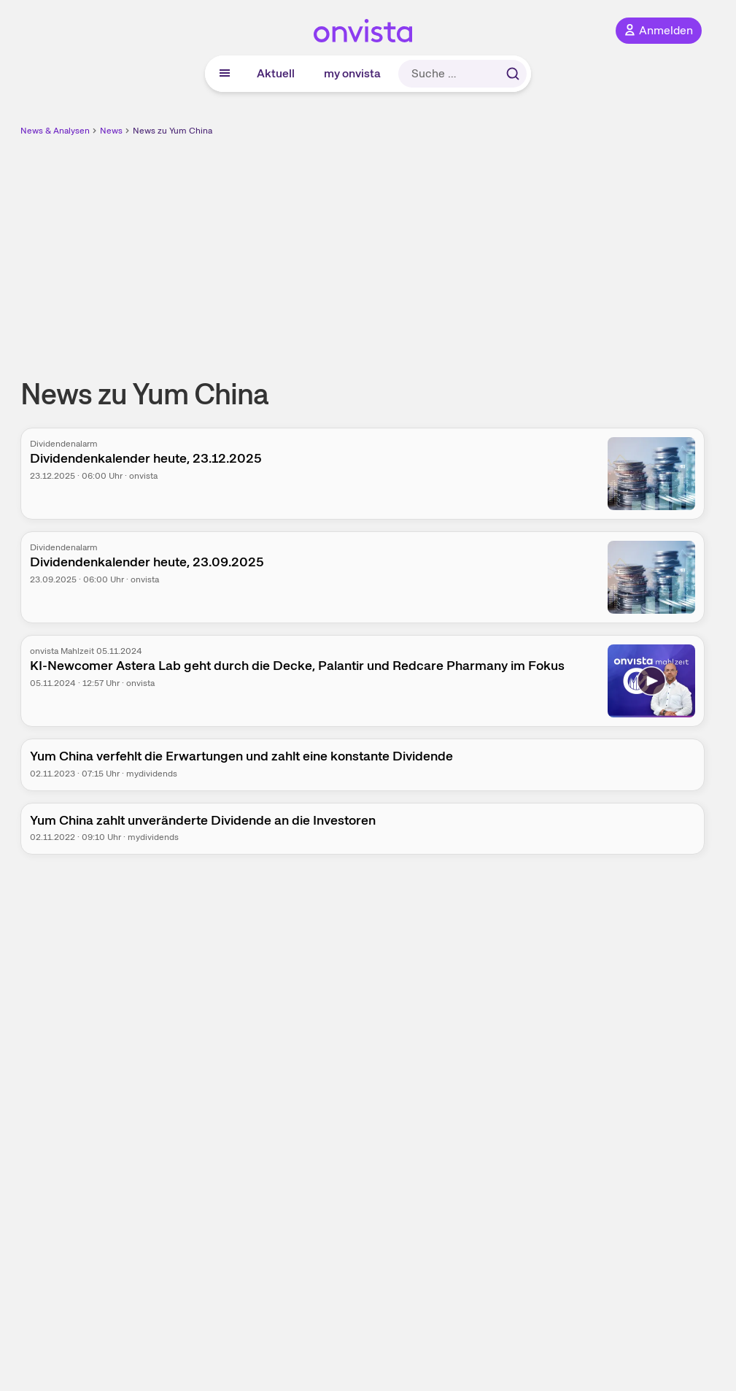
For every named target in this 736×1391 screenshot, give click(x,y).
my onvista (352, 73)
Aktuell (276, 73)
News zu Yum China (172, 130)
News (111, 130)
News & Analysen (55, 130)
